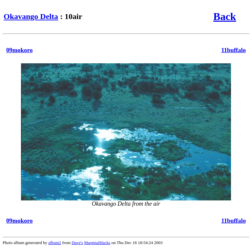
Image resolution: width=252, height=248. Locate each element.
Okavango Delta (31, 16)
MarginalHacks (97, 242)
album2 (54, 242)
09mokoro (19, 50)
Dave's (77, 242)
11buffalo (233, 50)
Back (224, 16)
